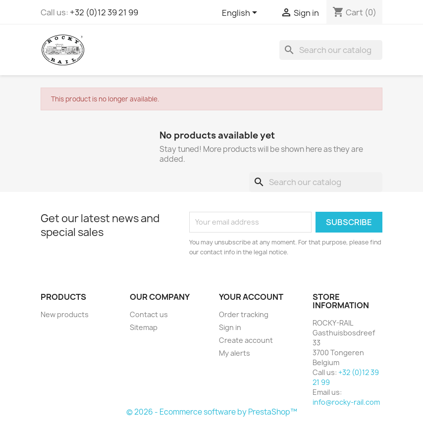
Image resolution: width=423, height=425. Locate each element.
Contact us (149, 314)
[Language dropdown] (241, 13)
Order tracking (243, 314)
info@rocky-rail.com (346, 402)
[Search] (330, 50)
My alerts (234, 353)
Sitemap (144, 327)
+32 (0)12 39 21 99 (104, 12)
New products (65, 314)
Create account (246, 340)
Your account (251, 296)
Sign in (230, 327)
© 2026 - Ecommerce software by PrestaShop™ (211, 412)
